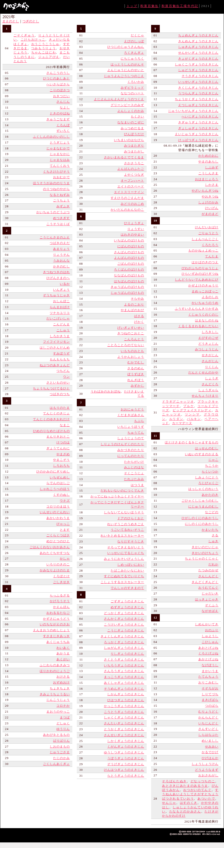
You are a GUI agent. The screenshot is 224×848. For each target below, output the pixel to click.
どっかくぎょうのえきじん (124, 613)
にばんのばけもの (130, 246)
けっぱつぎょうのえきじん (198, 140)
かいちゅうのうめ (205, 302)
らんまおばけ (60, 307)
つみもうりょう (43, 48)
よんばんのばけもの (129, 257)
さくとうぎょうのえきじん (124, 659)
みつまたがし (134, 151)
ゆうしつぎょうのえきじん (124, 752)
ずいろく (63, 130)
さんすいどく (208, 728)
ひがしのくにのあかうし (200, 518)
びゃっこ (63, 523)
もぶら (139, 420)
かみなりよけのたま (55, 570)
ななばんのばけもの (129, 275)
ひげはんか (210, 758)
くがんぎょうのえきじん (125, 746)
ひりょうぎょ (134, 223)
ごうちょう (61, 200)
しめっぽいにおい (130, 564)
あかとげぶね (208, 659)
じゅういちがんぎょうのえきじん (193, 110)
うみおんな (61, 260)
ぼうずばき (135, 374)
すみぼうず (61, 353)
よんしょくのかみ (130, 110)
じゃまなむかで (58, 148)
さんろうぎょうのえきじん (124, 671)
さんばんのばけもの (129, 252)
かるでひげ (210, 752)
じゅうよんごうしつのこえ (124, 75)
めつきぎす (61, 218)
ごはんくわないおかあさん (50, 547)
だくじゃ (137, 35)
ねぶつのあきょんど (55, 365)
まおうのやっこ (58, 711)
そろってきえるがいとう (125, 547)
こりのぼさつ (60, 90)
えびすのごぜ (208, 337)
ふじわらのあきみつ (55, 665)
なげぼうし (210, 665)
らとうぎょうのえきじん (125, 775)
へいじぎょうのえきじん (200, 116)
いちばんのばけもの (129, 240)
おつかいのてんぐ (197, 789)
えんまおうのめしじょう (51, 630)
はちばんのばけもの (129, 281)
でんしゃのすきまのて (127, 587)
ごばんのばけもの (130, 263)
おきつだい (61, 96)
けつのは (63, 442)
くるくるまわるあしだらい (198, 326)
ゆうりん (63, 728)
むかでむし (135, 362)
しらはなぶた (208, 734)
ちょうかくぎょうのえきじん (196, 99)
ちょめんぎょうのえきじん (198, 35)
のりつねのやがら (56, 189)
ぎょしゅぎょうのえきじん (198, 128)
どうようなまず (206, 769)
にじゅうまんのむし (203, 506)
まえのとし (10, 21)
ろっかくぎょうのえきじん (124, 642)
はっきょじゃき (206, 599)
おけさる (63, 676)
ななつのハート (132, 93)
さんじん (63, 101)
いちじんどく (208, 723)
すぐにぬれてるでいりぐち (124, 576)
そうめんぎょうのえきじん (124, 688)
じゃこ (213, 459)
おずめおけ (61, 682)
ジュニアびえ (48, 56)
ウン (66, 376)
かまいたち (210, 529)
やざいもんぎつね (205, 190)
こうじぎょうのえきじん (125, 630)
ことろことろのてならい (125, 345)
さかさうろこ (134, 163)
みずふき (63, 206)
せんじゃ (169, 802)
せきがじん (210, 355)
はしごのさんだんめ (55, 347)
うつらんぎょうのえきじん (198, 93)
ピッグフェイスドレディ (192, 410)
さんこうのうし (58, 72)
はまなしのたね (206, 320)
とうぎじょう (60, 142)
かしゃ (65, 558)
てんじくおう (60, 165)
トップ (132, 6)
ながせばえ (210, 610)
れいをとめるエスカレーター (122, 535)
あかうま (63, 653)
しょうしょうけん (205, 763)
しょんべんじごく (205, 239)
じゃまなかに (60, 154)
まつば (65, 717)
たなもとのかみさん (185, 811)
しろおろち (61, 465)
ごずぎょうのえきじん (127, 601)
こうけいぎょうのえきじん (124, 624)
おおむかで (61, 177)
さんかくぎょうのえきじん (124, 618)
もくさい (137, 116)
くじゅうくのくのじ (203, 314)
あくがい (63, 659)
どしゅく (63, 723)
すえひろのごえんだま (127, 197)
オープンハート (132, 180)
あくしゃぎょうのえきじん (124, 682)
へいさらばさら (58, 84)
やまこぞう (61, 459)
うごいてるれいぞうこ (127, 529)
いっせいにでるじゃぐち (125, 553)
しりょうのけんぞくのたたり (122, 444)
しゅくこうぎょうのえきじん (196, 64)
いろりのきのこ (58, 564)
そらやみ (137, 298)
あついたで (206, 798)
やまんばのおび (132, 310)
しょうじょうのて (130, 438)
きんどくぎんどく (205, 582)
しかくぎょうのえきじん (125, 741)
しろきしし (210, 331)
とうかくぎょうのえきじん (124, 729)
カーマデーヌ (182, 423)
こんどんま (61, 324)
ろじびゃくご (208, 483)
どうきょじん (208, 343)
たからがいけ (134, 461)
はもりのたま (60, 407)
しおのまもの (60, 746)
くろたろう (210, 244)
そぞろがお (210, 688)
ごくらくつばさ (58, 535)
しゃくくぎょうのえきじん (124, 717)
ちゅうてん (135, 432)
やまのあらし (208, 161)
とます (65, 529)
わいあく (63, 647)
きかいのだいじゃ (205, 547)
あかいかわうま (58, 518)
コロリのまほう (58, 506)
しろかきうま (60, 336)
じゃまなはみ (60, 159)
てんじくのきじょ (56, 413)
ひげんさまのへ (58, 277)
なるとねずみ (60, 194)
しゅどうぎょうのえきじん (198, 70)
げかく (139, 321)
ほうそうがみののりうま (51, 183)
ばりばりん (61, 740)
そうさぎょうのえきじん (200, 75)
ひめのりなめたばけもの (51, 431)
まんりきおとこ (58, 436)
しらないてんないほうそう (124, 512)
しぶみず (211, 167)
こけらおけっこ (33, 39)
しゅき (213, 541)
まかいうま (210, 671)
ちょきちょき (60, 688)
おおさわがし (208, 775)
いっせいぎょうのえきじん (198, 81)
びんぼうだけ (134, 134)
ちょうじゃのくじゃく (201, 558)
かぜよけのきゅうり (203, 285)
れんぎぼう (135, 380)
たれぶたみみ (134, 479)
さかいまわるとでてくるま (124, 157)
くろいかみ (135, 81)
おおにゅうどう (132, 409)
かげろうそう (60, 601)
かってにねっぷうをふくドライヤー (117, 496)
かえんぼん (61, 607)
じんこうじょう (58, 699)
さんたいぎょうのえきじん (124, 723)
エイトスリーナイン (129, 192)
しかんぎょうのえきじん (125, 694)
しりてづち (210, 694)
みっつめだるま (132, 128)
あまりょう (61, 248)
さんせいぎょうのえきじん (124, 735)
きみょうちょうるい (55, 694)
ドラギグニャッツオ (178, 401)
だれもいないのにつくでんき (122, 490)
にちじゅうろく (132, 58)
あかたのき (210, 494)
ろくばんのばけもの (129, 269)
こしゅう (63, 330)
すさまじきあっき (56, 636)
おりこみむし (208, 682)
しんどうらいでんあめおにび (196, 279)
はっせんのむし (206, 448)
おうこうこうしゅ (45, 44)
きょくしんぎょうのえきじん (122, 636)
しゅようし (210, 636)
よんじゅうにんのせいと (125, 70)
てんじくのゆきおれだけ (51, 419)
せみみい (211, 746)
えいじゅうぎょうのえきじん (196, 134)
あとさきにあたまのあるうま (185, 785)
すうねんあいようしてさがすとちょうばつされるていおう (190, 794)
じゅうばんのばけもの (127, 292)
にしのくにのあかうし (201, 523)
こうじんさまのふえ (55, 237)
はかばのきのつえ (205, 262)
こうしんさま (208, 173)
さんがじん (210, 361)
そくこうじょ (134, 473)
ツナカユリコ (60, 312)
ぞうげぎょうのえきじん (125, 764)
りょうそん (61, 254)
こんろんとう (134, 339)
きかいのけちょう (205, 553)
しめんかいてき (206, 624)
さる (215, 535)
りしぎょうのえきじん (127, 653)
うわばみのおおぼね (105, 391)
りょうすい (135, 229)
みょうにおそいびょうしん (124, 558)
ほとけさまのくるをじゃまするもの (191, 442)
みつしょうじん (206, 349)
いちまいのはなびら (129, 140)
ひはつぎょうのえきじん (125, 700)
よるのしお (210, 297)
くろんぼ (63, 125)
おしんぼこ (61, 301)
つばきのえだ (60, 243)
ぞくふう (211, 605)
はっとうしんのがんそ (127, 64)
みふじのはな (134, 467)
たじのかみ (61, 758)
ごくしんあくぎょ (56, 763)
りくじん (211, 366)
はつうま (137, 485)
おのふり (211, 630)
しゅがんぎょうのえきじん (124, 647)
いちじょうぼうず (130, 426)
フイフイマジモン (56, 341)
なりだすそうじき (130, 541)
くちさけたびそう (56, 171)
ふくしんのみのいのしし (51, 136)
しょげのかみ (208, 202)
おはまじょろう (206, 179)
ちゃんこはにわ (43, 52)
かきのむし (61, 266)
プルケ (188, 406)
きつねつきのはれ (56, 272)
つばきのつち (60, 394)
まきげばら (210, 699)
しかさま (211, 184)
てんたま (211, 256)
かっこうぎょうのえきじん (124, 706)
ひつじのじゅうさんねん (125, 46)
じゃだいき (210, 593)
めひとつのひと (58, 541)
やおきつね (210, 196)
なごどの (211, 512)
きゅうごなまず (58, 119)
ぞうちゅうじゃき (56, 295)
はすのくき (188, 802)
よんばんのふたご (130, 168)
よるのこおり (134, 304)
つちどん (63, 370)
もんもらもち (60, 359)
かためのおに (208, 155)
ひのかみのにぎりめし (53, 471)
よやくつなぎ (134, 174)
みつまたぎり (134, 145)
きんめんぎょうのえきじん (198, 41)
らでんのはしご (58, 483)
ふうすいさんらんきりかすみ (196, 308)
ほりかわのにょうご (55, 671)
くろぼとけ (61, 576)
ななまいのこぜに (130, 122)
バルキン (194, 419)
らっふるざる (60, 595)
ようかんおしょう (130, 356)
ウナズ (65, 500)
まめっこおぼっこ (205, 291)
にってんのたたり (130, 455)
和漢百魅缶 (149, 6)
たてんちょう (208, 676)
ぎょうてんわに (58, 448)
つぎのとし (30, 21)
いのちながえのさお (55, 624)
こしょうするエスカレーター (122, 582)
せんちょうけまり (205, 395)
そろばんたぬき (174, 781)
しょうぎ (211, 378)
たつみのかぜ (208, 570)
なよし (65, 107)
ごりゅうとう (208, 233)
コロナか (63, 705)
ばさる (139, 316)
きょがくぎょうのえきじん (198, 58)
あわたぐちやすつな (55, 553)
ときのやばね (60, 113)
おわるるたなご (58, 612)
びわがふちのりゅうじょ (200, 268)
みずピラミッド (132, 87)
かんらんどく (208, 717)
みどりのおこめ (132, 203)
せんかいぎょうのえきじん (198, 52)
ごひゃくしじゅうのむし (200, 500)
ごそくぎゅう (24, 35)
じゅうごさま (60, 752)
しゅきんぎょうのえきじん (198, 46)
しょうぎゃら (208, 390)
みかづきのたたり (130, 450)
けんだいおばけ (206, 227)
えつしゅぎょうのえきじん (198, 105)
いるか (65, 283)
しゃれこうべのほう (55, 488)
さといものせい (58, 382)
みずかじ (137, 385)
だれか (213, 564)
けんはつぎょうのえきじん (124, 769)
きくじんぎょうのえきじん (198, 87)
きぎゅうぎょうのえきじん (198, 122)
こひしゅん (210, 641)
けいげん (211, 208)
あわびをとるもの (56, 734)
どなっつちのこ (202, 781)
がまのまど (210, 213)
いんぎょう (61, 289)
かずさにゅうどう (56, 618)
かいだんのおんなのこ (127, 209)
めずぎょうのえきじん (127, 607)
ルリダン (176, 419)
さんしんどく (208, 576)
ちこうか (211, 465)
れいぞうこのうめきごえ (125, 524)
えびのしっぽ (134, 41)
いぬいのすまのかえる (201, 454)
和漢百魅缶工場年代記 (179, 6)
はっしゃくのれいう (203, 488)
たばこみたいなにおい (127, 570)
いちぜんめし (60, 477)
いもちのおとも (132, 351)
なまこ (65, 425)
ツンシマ (192, 414)
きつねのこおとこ (130, 333)
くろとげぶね (208, 653)
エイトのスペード (130, 186)
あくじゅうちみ (58, 641)
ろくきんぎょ (134, 52)
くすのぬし (61, 494)
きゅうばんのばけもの (127, 286)
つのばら (211, 705)
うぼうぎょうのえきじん (125, 758)
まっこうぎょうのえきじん (124, 676)
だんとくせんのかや (203, 372)
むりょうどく (208, 711)
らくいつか (210, 471)
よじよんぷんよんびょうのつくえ (119, 99)
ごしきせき (61, 582)
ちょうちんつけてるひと (51, 388)
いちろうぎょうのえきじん (124, 665)
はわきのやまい (132, 234)
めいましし (210, 740)
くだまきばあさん (130, 415)
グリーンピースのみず (127, 105)
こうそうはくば (58, 223)
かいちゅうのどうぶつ (53, 212)
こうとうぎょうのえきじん (124, 711)
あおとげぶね (208, 647)
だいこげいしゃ (58, 318)
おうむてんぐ (208, 587)
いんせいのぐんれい (55, 512)
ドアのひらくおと (130, 518)
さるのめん (135, 368)
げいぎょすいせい (130, 327)
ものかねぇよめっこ (203, 250)
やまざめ (63, 454)
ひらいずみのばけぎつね (200, 273)
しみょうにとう (206, 477)
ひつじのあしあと (56, 78)
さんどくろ (210, 384)
